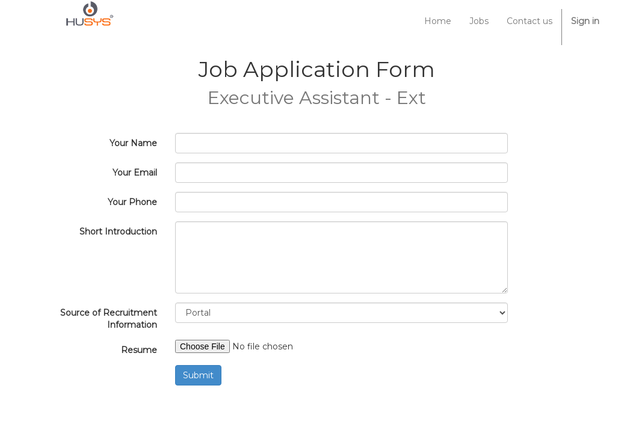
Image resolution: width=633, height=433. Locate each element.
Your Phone (132, 202)
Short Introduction (118, 231)
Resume (139, 350)
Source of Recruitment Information (108, 318)
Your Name (133, 143)
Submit (198, 375)
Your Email (135, 172)
